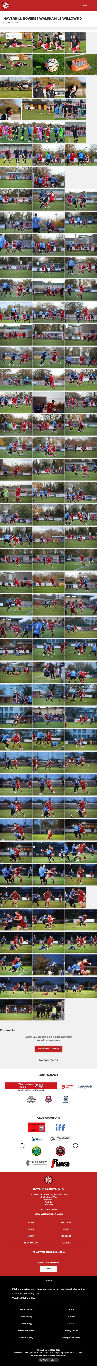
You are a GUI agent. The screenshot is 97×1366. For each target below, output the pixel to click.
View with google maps (49, 1214)
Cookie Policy (26, 1337)
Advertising (26, 1316)
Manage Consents (71, 1337)
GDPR (71, 1323)
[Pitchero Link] (48, 1284)
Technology (26, 1323)
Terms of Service (26, 1330)
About (71, 1309)
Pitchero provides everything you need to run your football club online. (48, 1289)
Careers (71, 1316)
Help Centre (26, 1309)
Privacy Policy (71, 1330)
